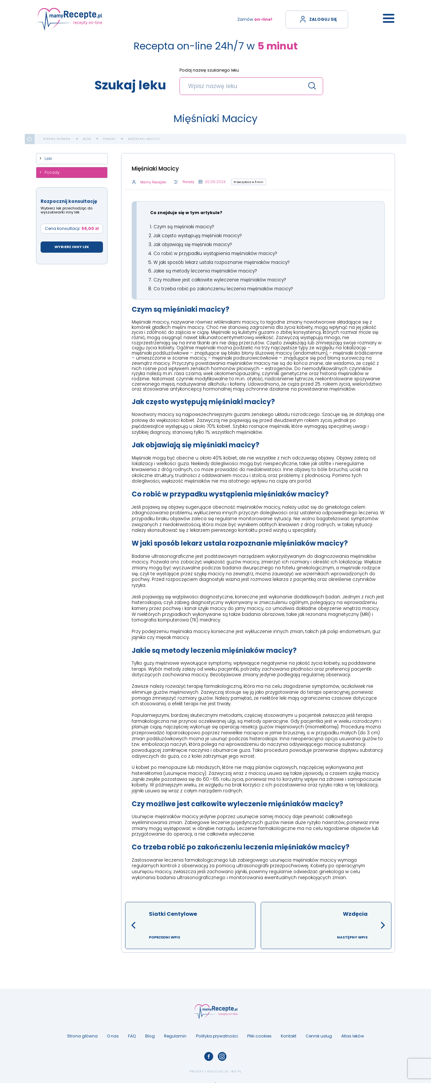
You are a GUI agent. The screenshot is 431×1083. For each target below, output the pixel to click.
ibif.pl (236, 1069)
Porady (109, 139)
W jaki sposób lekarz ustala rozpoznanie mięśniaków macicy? (221, 261)
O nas (113, 1033)
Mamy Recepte (152, 182)
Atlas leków (352, 1033)
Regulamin (175, 1033)
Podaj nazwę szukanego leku (209, 70)
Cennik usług (319, 1033)
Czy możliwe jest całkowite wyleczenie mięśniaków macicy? (219, 277)
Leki (48, 158)
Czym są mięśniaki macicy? (183, 226)
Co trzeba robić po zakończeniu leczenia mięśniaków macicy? (223, 286)
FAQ (132, 1033)
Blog (87, 139)
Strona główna (57, 139)
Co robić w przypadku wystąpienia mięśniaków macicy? (215, 252)
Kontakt (288, 1033)
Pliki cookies (259, 1033)
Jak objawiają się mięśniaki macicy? (192, 243)
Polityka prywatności (217, 1033)
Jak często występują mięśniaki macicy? (197, 235)
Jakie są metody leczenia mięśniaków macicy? (205, 269)
